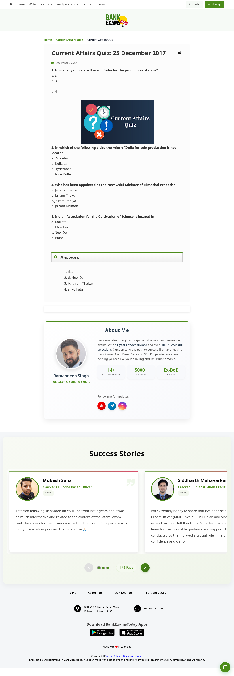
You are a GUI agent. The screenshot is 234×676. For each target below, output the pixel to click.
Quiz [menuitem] (85, 4)
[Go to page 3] (107, 575)
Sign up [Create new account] (214, 4)
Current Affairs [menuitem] (27, 4)
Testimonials (155, 600)
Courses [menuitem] (101, 4)
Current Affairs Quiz (70, 39)
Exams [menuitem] (45, 4)
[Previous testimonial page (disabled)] (88, 575)
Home (48, 39)
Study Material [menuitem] (66, 4)
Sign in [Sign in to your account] (194, 4)
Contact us (123, 600)
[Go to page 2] (103, 575)
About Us (95, 600)
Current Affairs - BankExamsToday (124, 664)
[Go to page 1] (99, 575)
